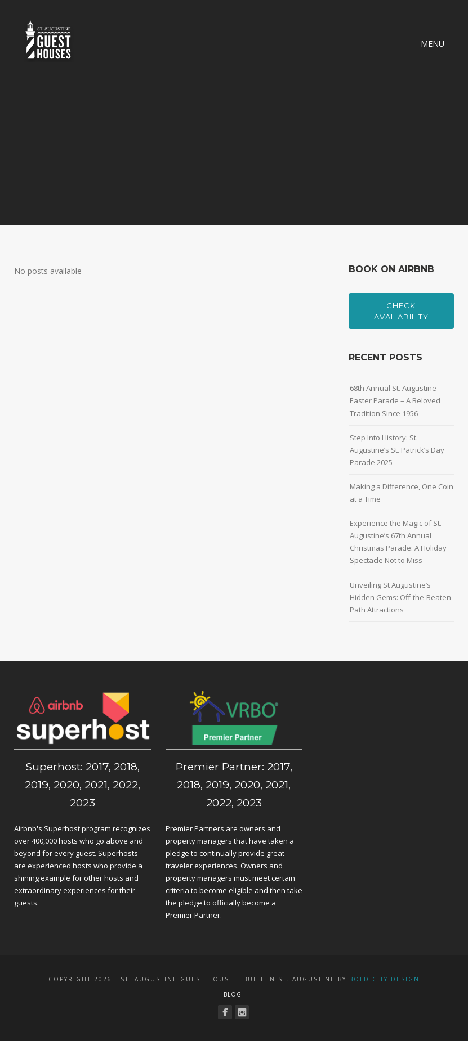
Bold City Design (384, 979)
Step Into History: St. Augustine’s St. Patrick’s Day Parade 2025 (397, 449)
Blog (233, 994)
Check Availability (401, 311)
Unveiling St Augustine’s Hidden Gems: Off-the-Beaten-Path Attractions (401, 597)
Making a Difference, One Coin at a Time (401, 492)
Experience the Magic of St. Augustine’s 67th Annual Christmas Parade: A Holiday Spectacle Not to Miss (398, 541)
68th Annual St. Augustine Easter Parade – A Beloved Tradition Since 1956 (395, 400)
